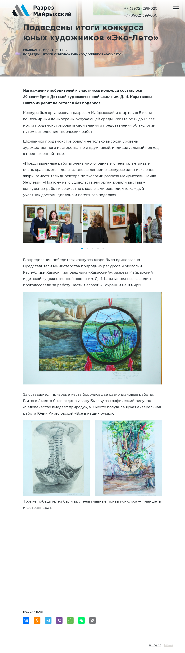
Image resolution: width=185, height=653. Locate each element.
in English (155, 645)
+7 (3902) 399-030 (140, 15)
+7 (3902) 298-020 (140, 8)
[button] (82, 248)
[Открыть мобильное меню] (176, 8)
